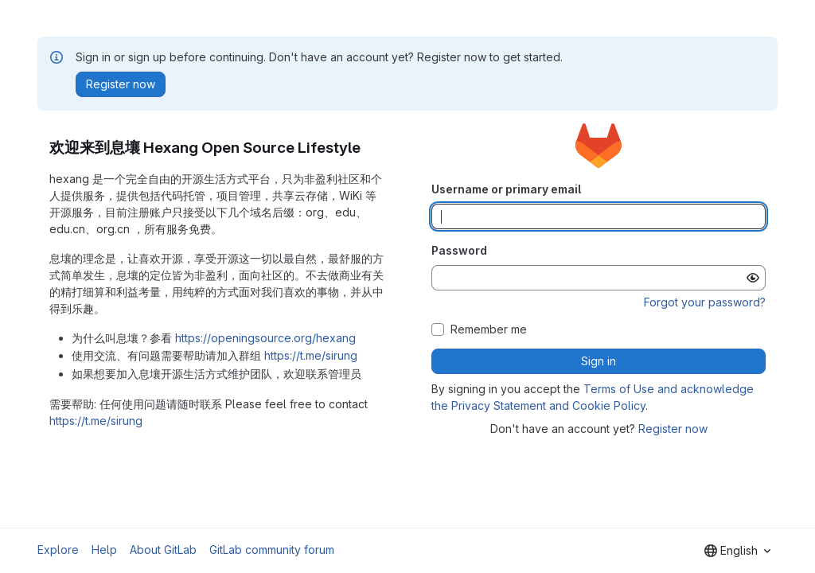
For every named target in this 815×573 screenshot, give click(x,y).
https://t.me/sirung (310, 355)
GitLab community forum (271, 549)
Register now (673, 428)
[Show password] (753, 277)
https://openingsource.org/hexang (265, 338)
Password (459, 250)
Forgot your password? (705, 302)
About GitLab (163, 549)
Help (104, 549)
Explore (58, 549)
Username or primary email (506, 189)
